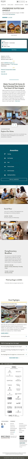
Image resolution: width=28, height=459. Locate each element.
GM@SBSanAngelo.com (9, 62)
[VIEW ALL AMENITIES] (14, 179)
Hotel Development (13, 428)
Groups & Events (19, 4)
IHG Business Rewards (23, 425)
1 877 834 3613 (13, 437)
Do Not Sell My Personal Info (12, 430)
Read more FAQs (13, 357)
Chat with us (12, 425)
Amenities (3, 4)
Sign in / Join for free (20, 1)
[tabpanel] (14, 318)
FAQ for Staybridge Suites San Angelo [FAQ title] (10, 343)
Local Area (10, 4)
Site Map (20, 432)
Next (15, 125)
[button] (26, 2)
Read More (17, 101)
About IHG (12, 423)
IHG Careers (21, 423)
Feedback (12, 433)
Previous (13, 125)
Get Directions (12, 14)
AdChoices (12, 432)
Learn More (4, 333)
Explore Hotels (21, 430)
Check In (3, 41)
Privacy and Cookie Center (22, 428)
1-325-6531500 (14, 64)
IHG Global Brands (22, 426)
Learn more (22, 443)
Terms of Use (12, 426)
